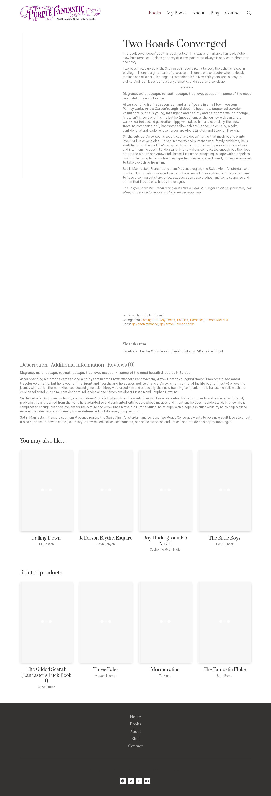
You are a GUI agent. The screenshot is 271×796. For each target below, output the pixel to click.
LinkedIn (189, 351)
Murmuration (165, 670)
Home (135, 717)
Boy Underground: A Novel (165, 541)
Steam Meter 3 (217, 320)
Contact (135, 746)
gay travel (167, 324)
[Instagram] (139, 781)
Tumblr (176, 351)
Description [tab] (34, 365)
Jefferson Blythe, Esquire (105, 538)
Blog (135, 739)
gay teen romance (145, 324)
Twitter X (146, 351)
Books (135, 724)
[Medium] (147, 781)
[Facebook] (123, 781)
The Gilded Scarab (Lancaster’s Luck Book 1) (46, 675)
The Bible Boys (224, 538)
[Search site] (249, 13)
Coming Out (149, 320)
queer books (186, 324)
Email (219, 351)
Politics (182, 320)
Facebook (130, 351)
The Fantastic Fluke (224, 670)
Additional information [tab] (77, 365)
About (135, 731)
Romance (197, 320)
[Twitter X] (131, 781)
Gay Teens (167, 320)
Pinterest (162, 351)
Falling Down (46, 538)
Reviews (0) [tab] (121, 365)
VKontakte (205, 351)
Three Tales (105, 670)
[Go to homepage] (60, 13)
